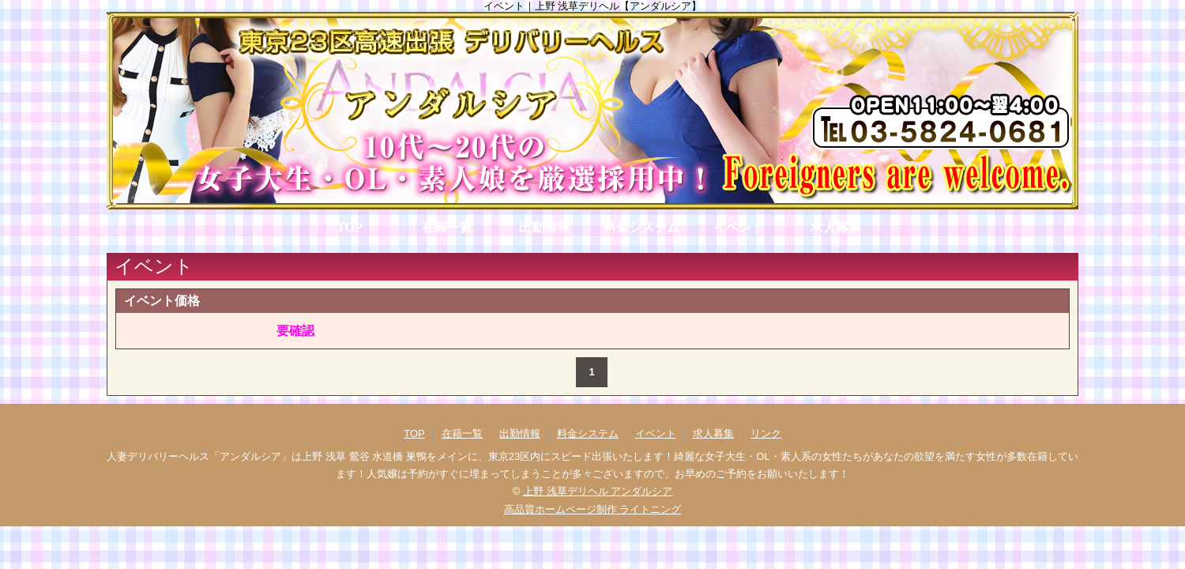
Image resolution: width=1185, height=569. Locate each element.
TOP (350, 227)
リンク (765, 433)
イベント (738, 227)
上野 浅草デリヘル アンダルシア (597, 491)
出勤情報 (544, 227)
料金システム (641, 227)
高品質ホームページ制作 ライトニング (593, 509)
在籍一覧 (447, 227)
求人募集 (836, 227)
